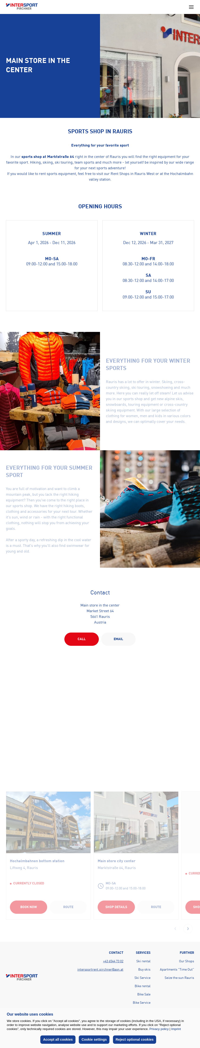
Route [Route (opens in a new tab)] (68, 907)
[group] (48, 855)
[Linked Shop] (136, 822)
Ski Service (142, 978)
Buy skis (144, 969)
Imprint (176, 1029)
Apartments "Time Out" (177, 969)
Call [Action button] (82, 639)
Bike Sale (143, 994)
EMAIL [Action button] (118, 639)
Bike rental (142, 986)
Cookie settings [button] (94, 1039)
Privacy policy (159, 1029)
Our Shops (186, 961)
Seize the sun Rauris (179, 978)
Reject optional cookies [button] (135, 1039)
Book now (28, 907)
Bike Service (141, 1002)
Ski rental (143, 961)
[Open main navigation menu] (191, 7)
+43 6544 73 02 (113, 961)
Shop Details (116, 907)
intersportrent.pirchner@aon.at (100, 969)
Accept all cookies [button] (58, 1039)
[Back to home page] (22, 7)
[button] (188, 928)
